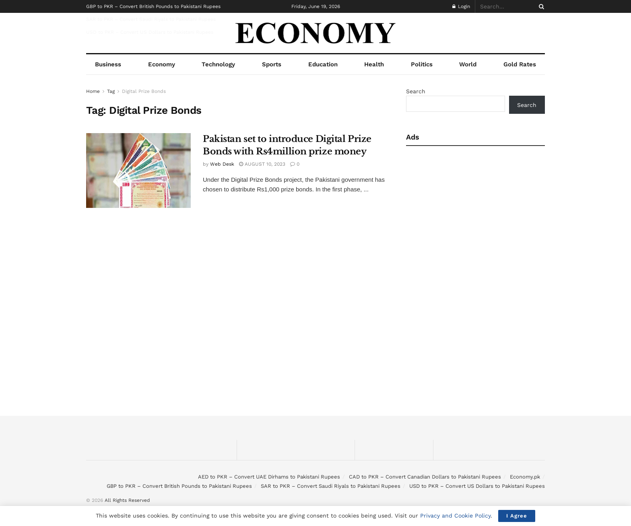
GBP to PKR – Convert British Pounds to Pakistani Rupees (153, 6)
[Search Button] (540, 6)
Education (323, 64)
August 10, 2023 (262, 164)
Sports (271, 64)
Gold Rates (519, 64)
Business (108, 64)
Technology (218, 64)
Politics (422, 64)
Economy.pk (525, 477)
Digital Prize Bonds (144, 91)
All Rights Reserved (127, 500)
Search (415, 91)
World (467, 64)
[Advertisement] (475, 214)
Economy (161, 64)
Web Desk (222, 164)
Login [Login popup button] (461, 6)
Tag (111, 91)
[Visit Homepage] (315, 33)
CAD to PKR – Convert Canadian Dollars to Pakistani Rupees (425, 477)
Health (374, 64)
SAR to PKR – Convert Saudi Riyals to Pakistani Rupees (151, 19)
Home (93, 91)
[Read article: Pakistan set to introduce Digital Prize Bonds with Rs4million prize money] (138, 170)
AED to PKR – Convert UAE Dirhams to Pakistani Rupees (269, 477)
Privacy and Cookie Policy (455, 515)
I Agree (516, 516)
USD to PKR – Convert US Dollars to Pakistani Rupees (149, 32)
